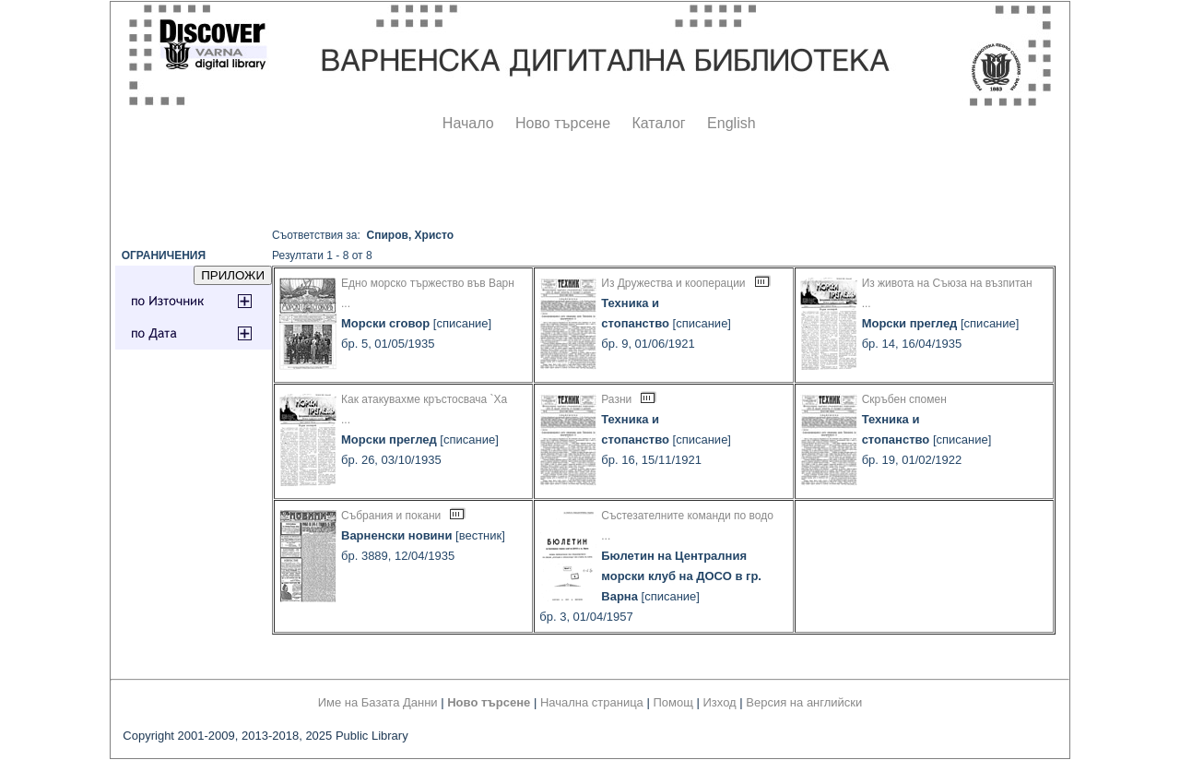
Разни (616, 399)
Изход (720, 702)
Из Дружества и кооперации (673, 283)
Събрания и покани (391, 515)
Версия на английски (804, 702)
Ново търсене (562, 123)
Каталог (658, 123)
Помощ (672, 702)
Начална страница (591, 702)
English (731, 123)
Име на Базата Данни (378, 702)
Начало (468, 123)
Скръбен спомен (904, 399)
